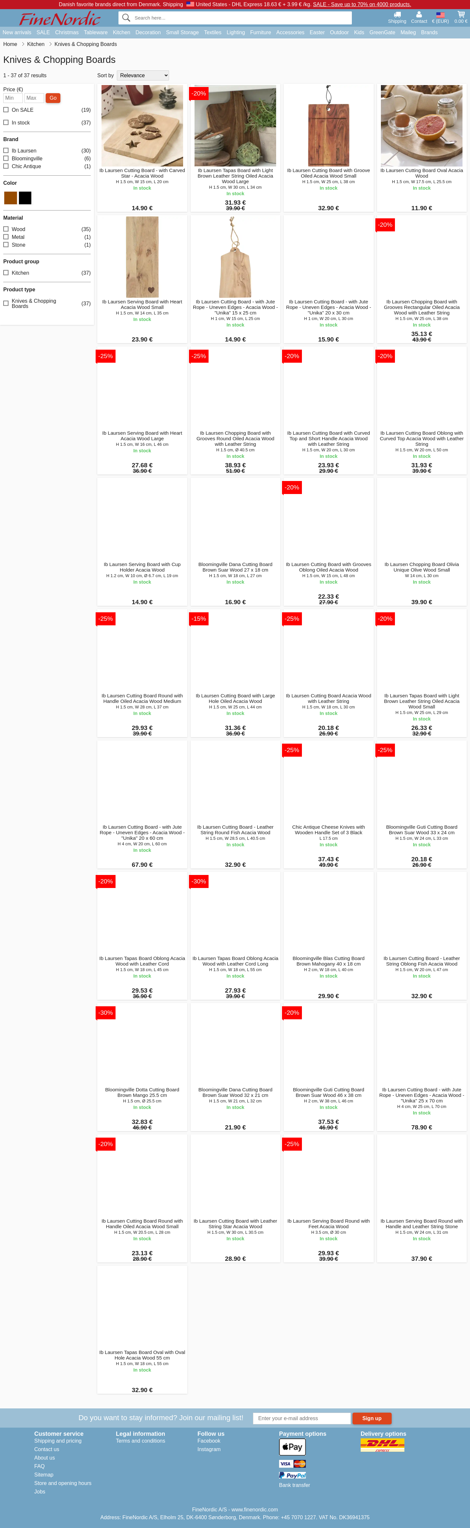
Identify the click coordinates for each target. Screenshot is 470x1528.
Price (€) (13, 89)
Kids (359, 32)
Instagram (209, 1449)
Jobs (39, 1491)
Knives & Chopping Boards (47, 303)
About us (44, 1458)
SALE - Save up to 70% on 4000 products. (362, 4)
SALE (43, 32)
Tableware (96, 32)
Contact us (46, 1449)
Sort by (105, 75)
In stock (47, 123)
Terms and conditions (140, 1441)
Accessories (290, 32)
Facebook (208, 1441)
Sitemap (44, 1474)
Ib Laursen (47, 151)
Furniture (260, 32)
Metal (47, 237)
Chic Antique (47, 167)
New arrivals (17, 32)
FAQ (39, 1466)
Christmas (67, 32)
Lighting (236, 32)
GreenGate (382, 32)
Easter (317, 32)
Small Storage (182, 32)
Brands (429, 32)
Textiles (212, 32)
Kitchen (121, 32)
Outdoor (339, 32)
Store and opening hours (62, 1483)
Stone (47, 245)
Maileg (408, 32)
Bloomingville (47, 159)
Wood (47, 229)
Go (53, 98)
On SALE (47, 110)
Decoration (148, 32)
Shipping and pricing (58, 1441)
